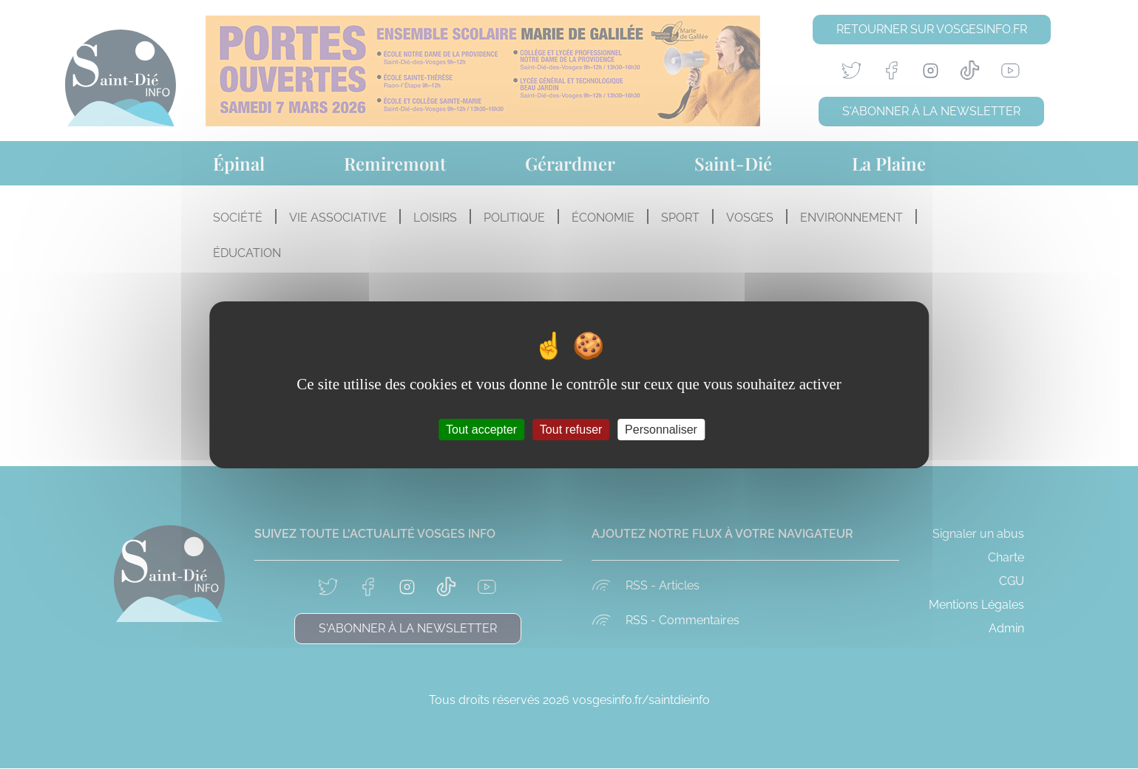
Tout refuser (571, 429)
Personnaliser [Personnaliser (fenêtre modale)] (661, 429)
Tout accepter (481, 429)
